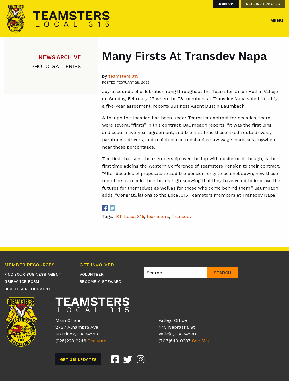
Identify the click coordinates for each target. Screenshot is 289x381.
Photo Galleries (56, 66)
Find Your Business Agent (32, 274)
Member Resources (29, 265)
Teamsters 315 (123, 76)
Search (222, 273)
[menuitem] (224, 4)
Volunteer (92, 274)
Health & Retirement (27, 289)
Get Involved (97, 265)
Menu (276, 20)
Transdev (182, 216)
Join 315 (226, 4)
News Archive (59, 57)
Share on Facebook (105, 208)
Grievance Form (21, 281)
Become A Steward (100, 281)
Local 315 (134, 216)
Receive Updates (263, 4)
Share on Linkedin (120, 208)
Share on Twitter (112, 208)
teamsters (158, 216)
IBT (118, 216)
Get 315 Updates (78, 359)
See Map (97, 340)
